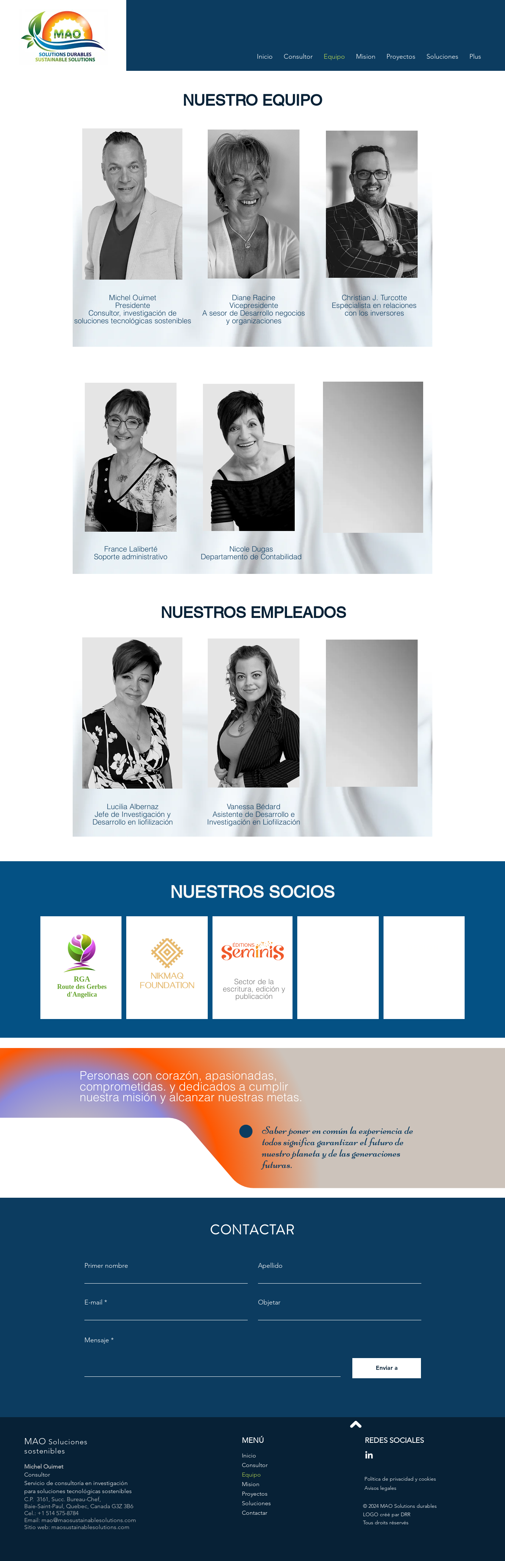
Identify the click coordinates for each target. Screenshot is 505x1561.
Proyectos (255, 1493)
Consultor (255, 1465)
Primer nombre (106, 1265)
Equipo (251, 1474)
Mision (250, 1484)
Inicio (249, 1455)
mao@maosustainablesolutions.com (88, 1520)
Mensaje (96, 1340)
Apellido (270, 1265)
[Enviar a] (386, 1368)
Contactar (254, 1512)
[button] (423, 959)
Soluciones (256, 1503)
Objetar (269, 1302)
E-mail (93, 1302)
